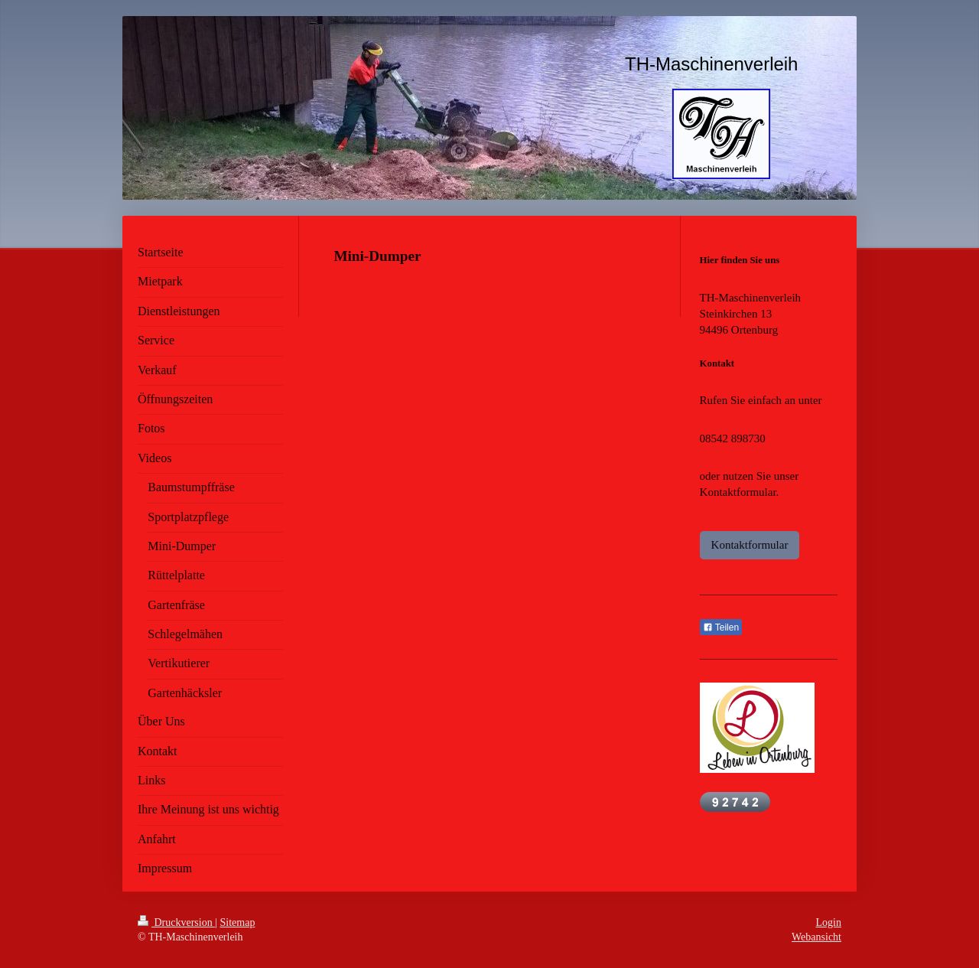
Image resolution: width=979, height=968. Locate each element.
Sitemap (237, 922)
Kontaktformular (750, 545)
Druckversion (176, 922)
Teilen (721, 627)
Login (828, 922)
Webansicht (816, 937)
